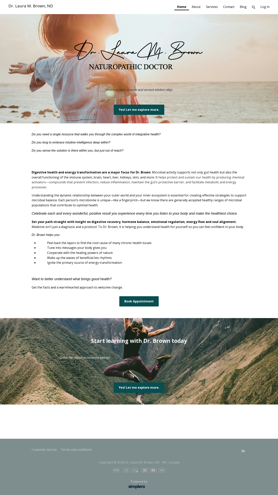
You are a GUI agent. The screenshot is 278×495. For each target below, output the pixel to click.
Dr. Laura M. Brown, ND (30, 6)
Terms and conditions (76, 449)
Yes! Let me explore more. (139, 110)
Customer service (44, 449)
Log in (265, 7)
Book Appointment (139, 301)
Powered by (91, 484)
